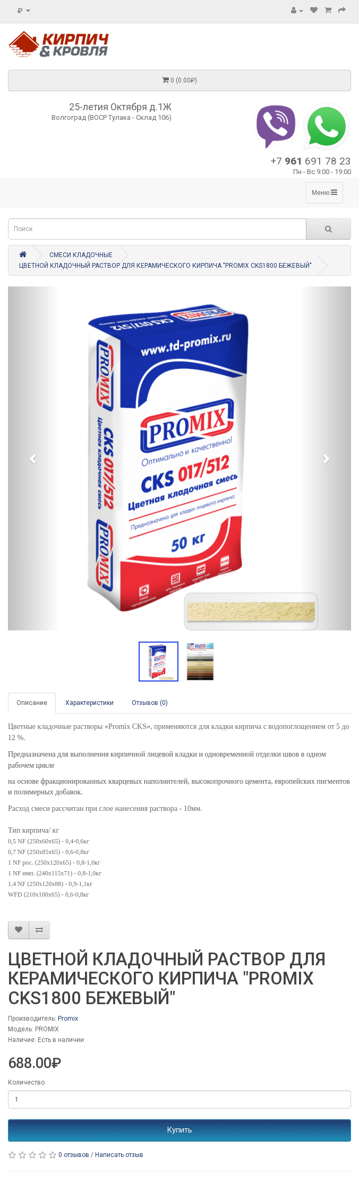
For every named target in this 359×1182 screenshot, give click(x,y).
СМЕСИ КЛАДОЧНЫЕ (81, 255)
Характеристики (89, 703)
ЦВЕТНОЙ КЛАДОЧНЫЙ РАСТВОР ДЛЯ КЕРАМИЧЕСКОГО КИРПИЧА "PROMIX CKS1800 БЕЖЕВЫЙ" (165, 265)
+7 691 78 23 (310, 161)
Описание (31, 703)
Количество (26, 1082)
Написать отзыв (119, 1155)
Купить (179, 1130)
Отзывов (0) (150, 703)
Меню (324, 192)
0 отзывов (73, 1155)
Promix (68, 1018)
